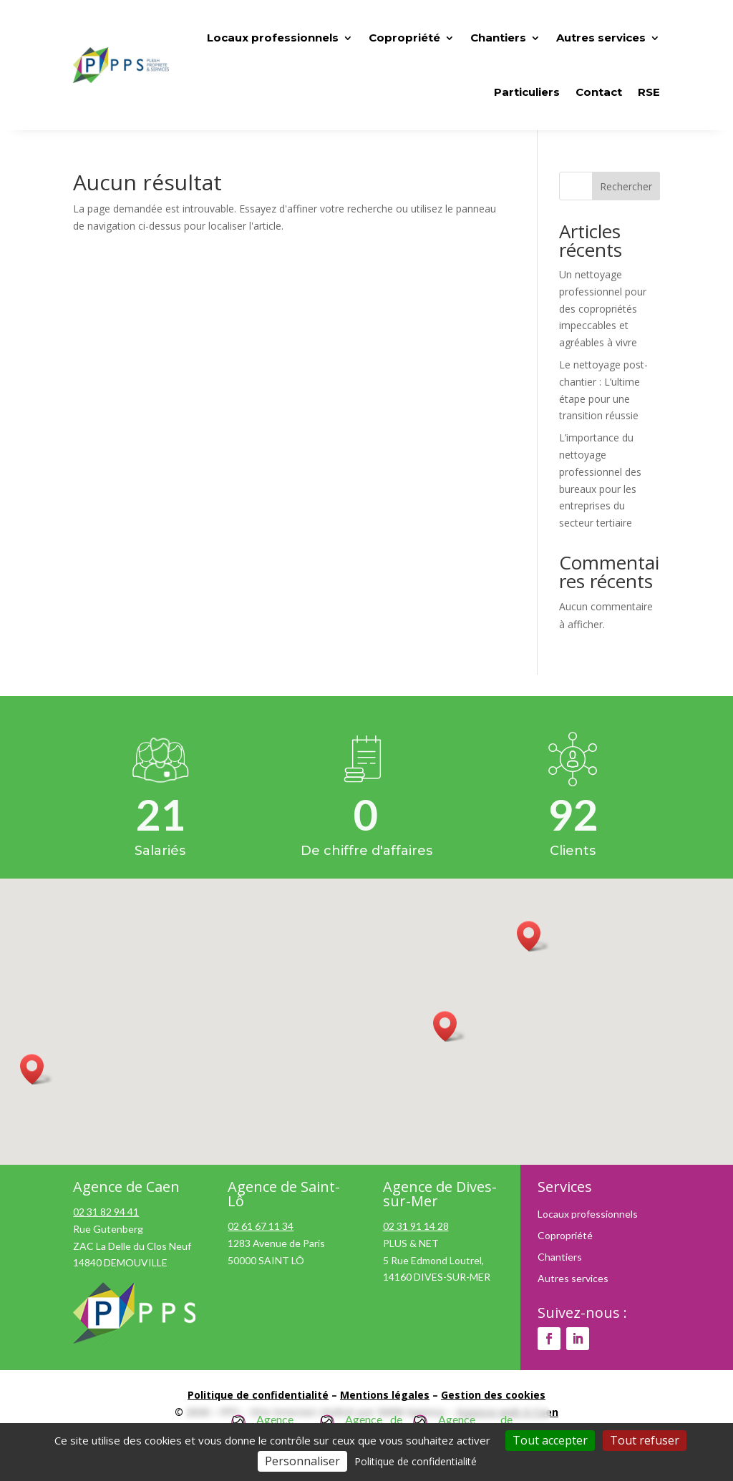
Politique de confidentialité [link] (415, 1461)
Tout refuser (644, 1440)
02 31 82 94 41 (106, 1212)
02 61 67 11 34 (260, 1226)
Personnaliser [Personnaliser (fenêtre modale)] (302, 1461)
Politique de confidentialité (258, 1395)
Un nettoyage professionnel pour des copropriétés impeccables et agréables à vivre (602, 308)
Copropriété (565, 1236)
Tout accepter (550, 1440)
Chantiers (560, 1257)
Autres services (573, 1279)
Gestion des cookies (493, 1395)
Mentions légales (384, 1395)
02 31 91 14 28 (416, 1226)
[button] (449, 1026)
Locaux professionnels (588, 1214)
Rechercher (626, 186)
